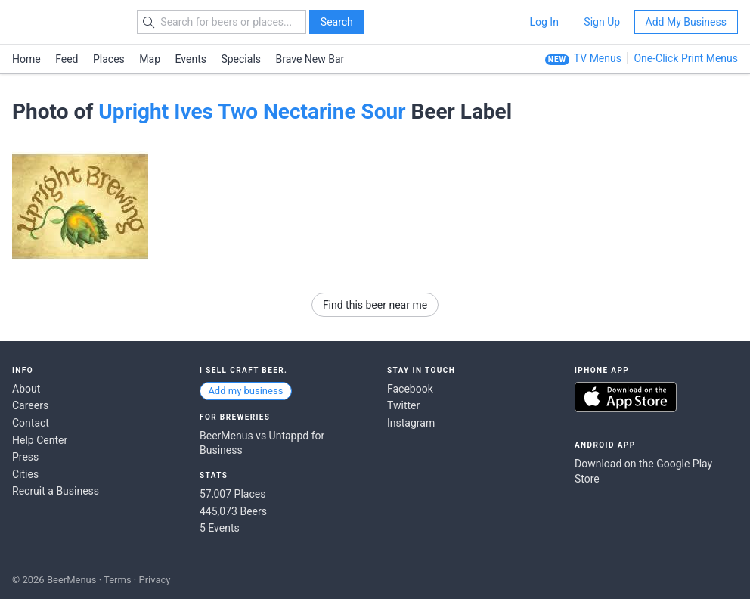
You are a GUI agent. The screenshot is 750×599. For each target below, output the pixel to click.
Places (109, 59)
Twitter (403, 405)
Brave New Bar (310, 59)
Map (149, 59)
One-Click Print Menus (686, 58)
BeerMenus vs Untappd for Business (262, 443)
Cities (25, 474)
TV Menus (597, 58)
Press (25, 457)
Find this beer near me (375, 305)
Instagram (411, 423)
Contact (30, 423)
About (26, 389)
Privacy (154, 579)
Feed (66, 59)
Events (190, 59)
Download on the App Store (626, 397)
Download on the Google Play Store (643, 471)
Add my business (245, 390)
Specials (241, 59)
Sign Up (602, 22)
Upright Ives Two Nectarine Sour (251, 111)
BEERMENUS (65, 22)
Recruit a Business (55, 491)
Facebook (410, 389)
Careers (30, 405)
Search (337, 22)
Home (26, 59)
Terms (118, 579)
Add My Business (686, 22)
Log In (543, 22)
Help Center (39, 440)
